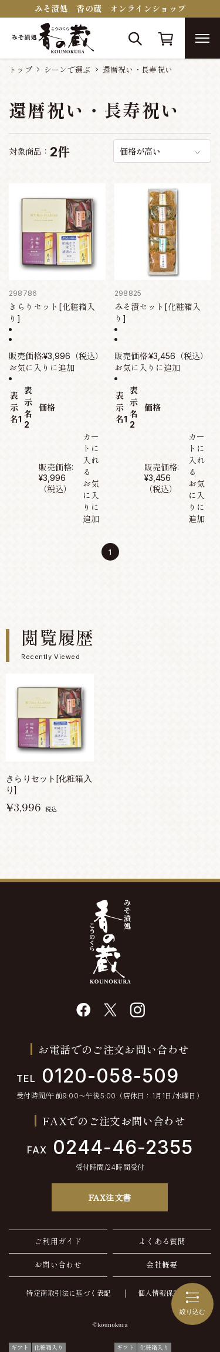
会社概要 (162, 1264)
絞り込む (192, 1303)
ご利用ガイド (58, 1241)
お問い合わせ (58, 1264)
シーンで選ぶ (67, 69)
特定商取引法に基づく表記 (68, 1293)
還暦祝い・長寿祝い (137, 69)
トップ (20, 69)
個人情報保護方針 (166, 1293)
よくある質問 (161, 1241)
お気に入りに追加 (42, 368)
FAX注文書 (110, 1197)
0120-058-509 (97, 1075)
